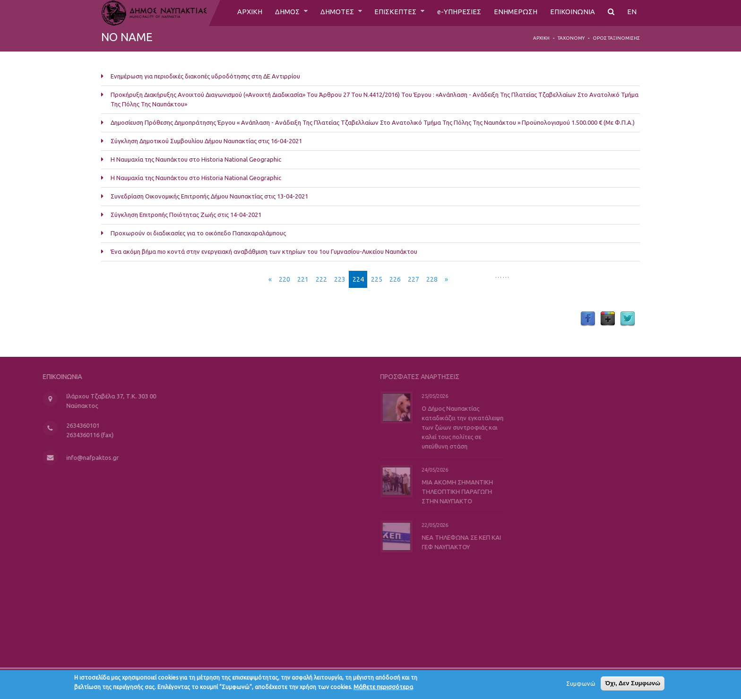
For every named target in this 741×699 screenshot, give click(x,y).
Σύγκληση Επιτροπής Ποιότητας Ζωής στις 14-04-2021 (186, 214)
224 (358, 279)
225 (376, 279)
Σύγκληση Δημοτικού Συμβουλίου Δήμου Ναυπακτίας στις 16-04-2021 (206, 141)
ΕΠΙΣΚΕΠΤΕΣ (390, 13)
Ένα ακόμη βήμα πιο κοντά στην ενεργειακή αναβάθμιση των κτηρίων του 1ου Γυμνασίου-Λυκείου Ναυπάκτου (264, 251)
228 (432, 279)
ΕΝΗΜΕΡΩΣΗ (513, 13)
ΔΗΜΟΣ (276, 13)
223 (339, 279)
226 (395, 279)
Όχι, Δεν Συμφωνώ (632, 684)
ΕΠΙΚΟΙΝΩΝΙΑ (572, 13)
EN (632, 13)
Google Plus (607, 319)
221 (303, 279)
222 (321, 279)
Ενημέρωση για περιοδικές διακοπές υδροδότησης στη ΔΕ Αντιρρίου (205, 76)
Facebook (587, 319)
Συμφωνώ (580, 685)
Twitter (627, 319)
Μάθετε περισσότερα (383, 688)
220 (284, 279)
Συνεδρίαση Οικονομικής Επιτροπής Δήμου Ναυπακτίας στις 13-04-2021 (209, 196)
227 (413, 279)
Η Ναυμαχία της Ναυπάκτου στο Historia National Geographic (196, 159)
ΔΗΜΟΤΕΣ (329, 13)
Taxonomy (571, 38)
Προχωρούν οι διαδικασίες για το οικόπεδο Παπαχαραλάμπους (198, 233)
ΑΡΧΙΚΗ (237, 13)
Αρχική (541, 38)
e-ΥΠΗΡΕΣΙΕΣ (455, 13)
